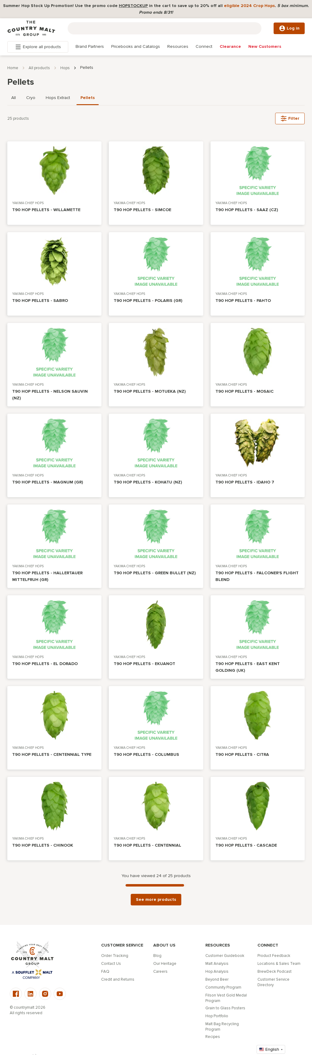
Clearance (230, 46)
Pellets (87, 97)
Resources (177, 46)
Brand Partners (90, 46)
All (13, 97)
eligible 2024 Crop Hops (249, 5)
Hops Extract (58, 97)
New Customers (264, 46)
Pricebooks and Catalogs (135, 46)
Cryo (30, 97)
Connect (204, 46)
